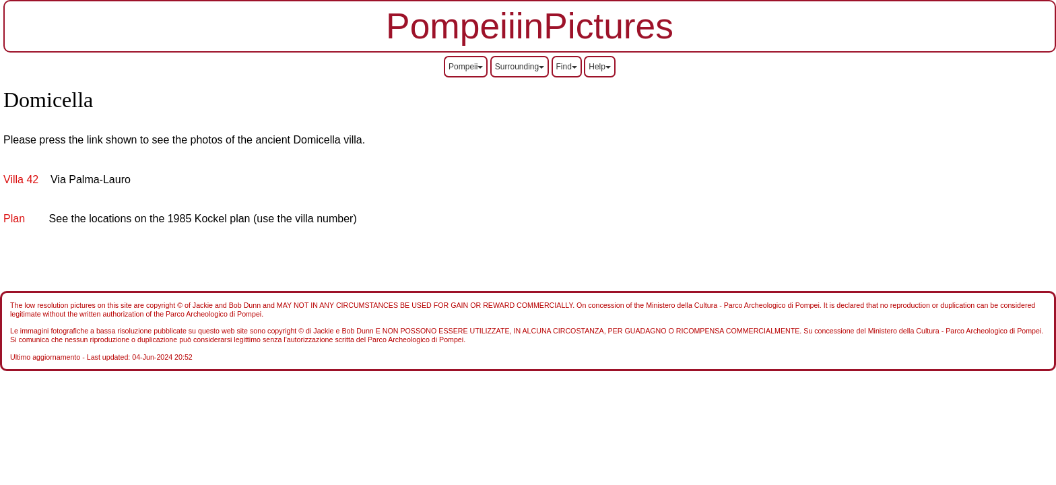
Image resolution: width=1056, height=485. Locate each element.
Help (600, 66)
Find (566, 66)
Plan (14, 218)
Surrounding (519, 66)
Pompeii (466, 66)
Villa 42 (20, 179)
